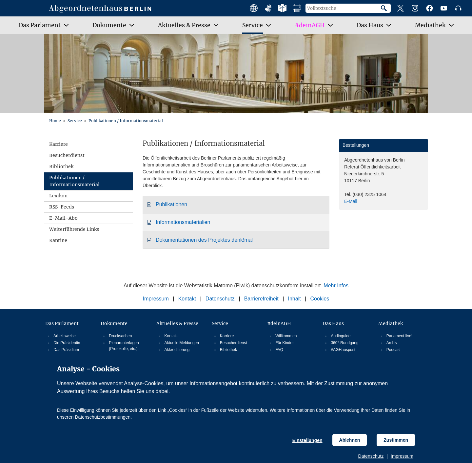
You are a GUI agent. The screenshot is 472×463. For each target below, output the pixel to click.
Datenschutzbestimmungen (102, 417)
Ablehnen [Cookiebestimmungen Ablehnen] (349, 440)
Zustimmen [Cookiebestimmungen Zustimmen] (396, 440)
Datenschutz (371, 456)
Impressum (402, 456)
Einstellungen (307, 440)
